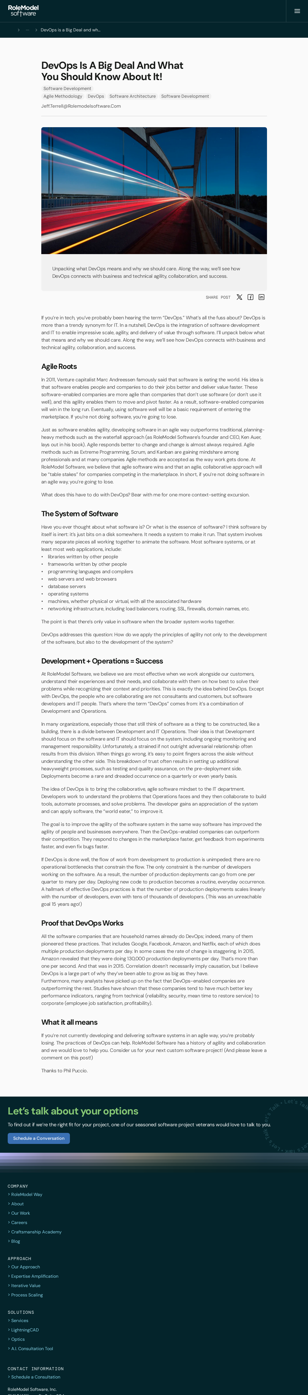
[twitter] (244, 1384)
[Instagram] (268, 1384)
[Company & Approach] (147, 11)
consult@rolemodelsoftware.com (256, 1267)
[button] (21, 11)
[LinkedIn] (280, 1384)
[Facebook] (256, 1384)
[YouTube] (292, 1384)
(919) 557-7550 (239, 1258)
